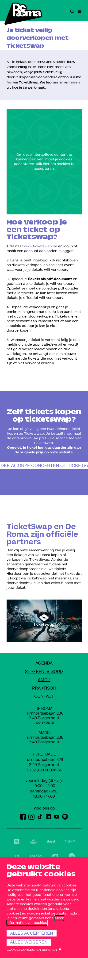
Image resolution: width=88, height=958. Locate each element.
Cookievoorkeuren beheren (32, 949)
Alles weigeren (28, 942)
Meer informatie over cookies (35, 920)
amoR (44, 680)
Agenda (44, 663)
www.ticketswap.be (40, 246)
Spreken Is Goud (44, 672)
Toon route (44, 722)
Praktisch (44, 688)
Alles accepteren (31, 933)
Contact (44, 696)
